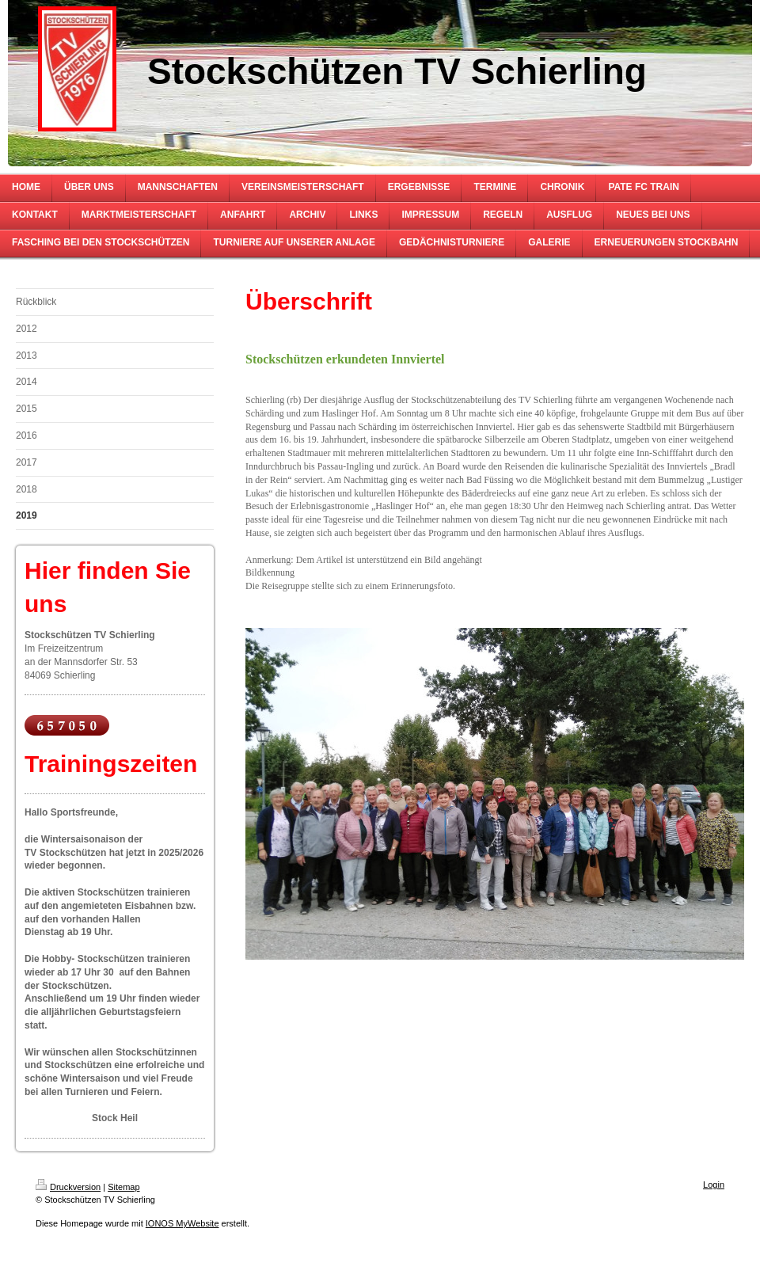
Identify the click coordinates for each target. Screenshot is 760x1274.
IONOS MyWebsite (182, 1223)
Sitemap (123, 1187)
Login (713, 1184)
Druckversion (68, 1187)
